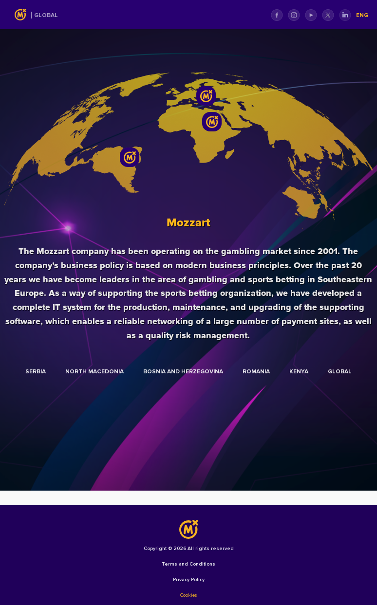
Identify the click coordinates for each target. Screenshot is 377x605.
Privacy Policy (189, 579)
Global (46, 15)
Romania (256, 371)
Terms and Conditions (188, 564)
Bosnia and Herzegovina (183, 371)
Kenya (298, 371)
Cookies (188, 595)
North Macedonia (94, 371)
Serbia (35, 371)
